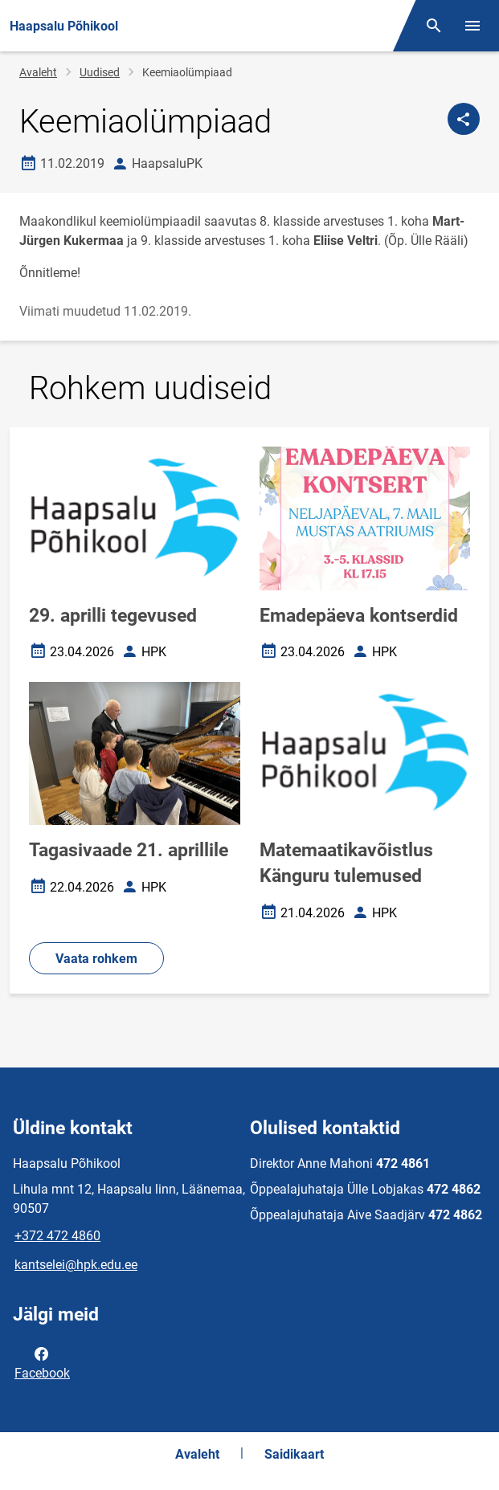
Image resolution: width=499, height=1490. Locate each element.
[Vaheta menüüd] (472, 25)
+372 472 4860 (57, 1235)
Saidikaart (294, 1454)
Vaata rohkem (96, 958)
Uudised (100, 72)
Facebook (42, 1362)
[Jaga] (464, 119)
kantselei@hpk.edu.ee (75, 1264)
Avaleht (38, 72)
